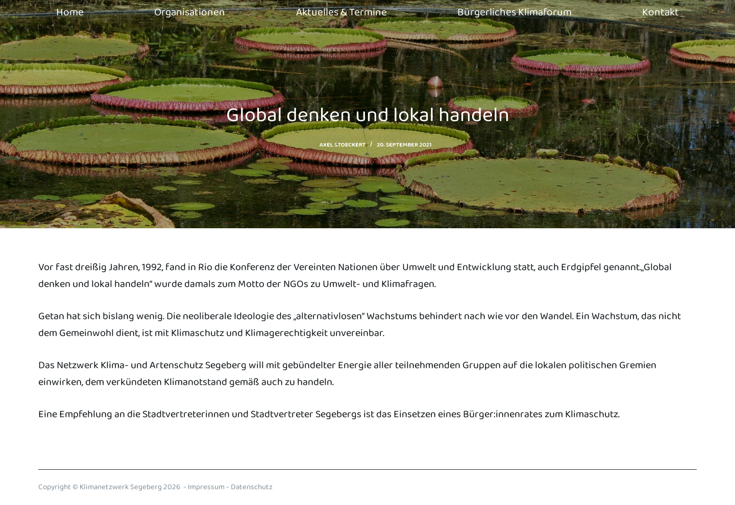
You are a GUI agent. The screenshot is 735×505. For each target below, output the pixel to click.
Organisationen (189, 12)
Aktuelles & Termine (341, 12)
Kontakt (660, 12)
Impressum (206, 487)
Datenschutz (252, 487)
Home (70, 12)
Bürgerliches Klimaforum (514, 12)
